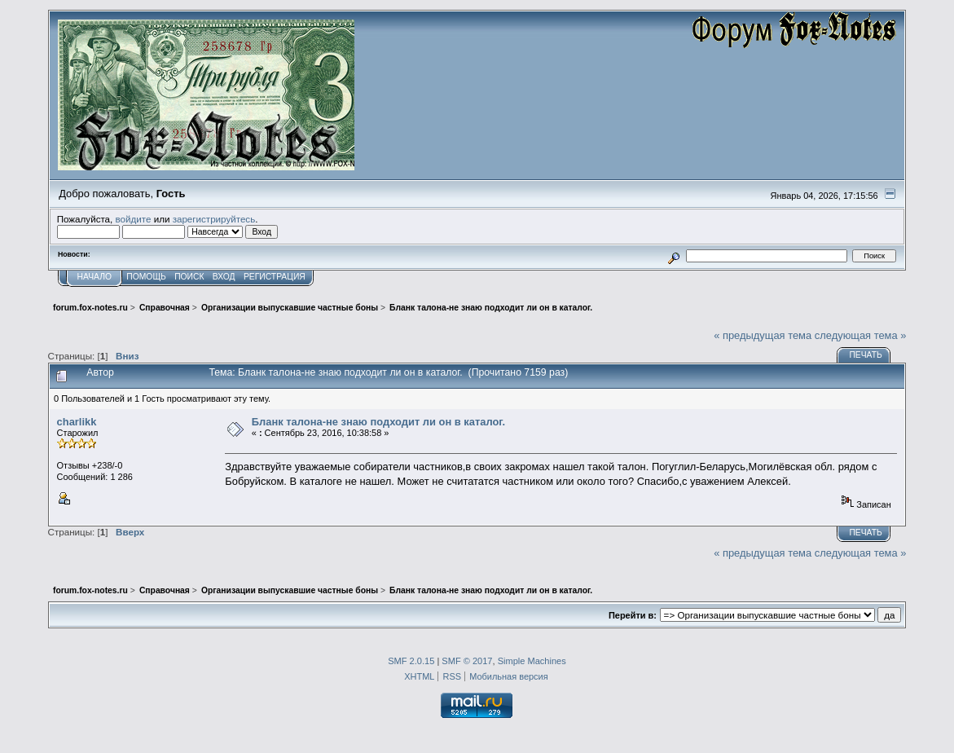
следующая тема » (861, 335)
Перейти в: (633, 615)
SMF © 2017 (467, 661)
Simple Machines (532, 661)
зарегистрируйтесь (214, 219)
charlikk (77, 422)
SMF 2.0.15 (411, 661)
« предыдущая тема (762, 335)
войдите (134, 219)
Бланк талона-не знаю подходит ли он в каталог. (378, 422)
